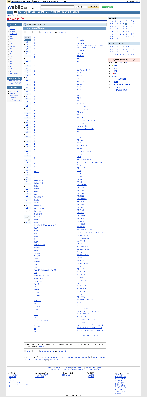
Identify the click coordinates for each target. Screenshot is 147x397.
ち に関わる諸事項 (39, 245)
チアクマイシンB (82, 277)
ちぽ (27, 208)
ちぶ (27, 191)
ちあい (79, 67)
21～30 (127, 63)
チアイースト (81, 87)
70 (59, 357)
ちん (27, 148)
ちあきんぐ (80, 266)
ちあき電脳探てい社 (83, 224)
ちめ (27, 120)
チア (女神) (80, 43)
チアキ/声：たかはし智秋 (85, 151)
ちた (27, 77)
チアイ (79, 64)
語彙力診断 (13, 98)
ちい (27, 44)
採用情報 (91, 377)
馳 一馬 (36, 219)
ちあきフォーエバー (83, 255)
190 (101, 357)
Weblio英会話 (14, 93)
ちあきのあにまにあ (83, 238)
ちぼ (27, 196)
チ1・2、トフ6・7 (39, 281)
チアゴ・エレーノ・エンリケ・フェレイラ (90, 325)
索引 (15, 12)
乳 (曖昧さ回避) (38, 183)
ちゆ (27, 127)
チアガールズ (81, 123)
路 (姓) (36, 191)
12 (51, 32)
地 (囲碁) (36, 186)
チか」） (36, 172)
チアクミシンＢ (82, 286)
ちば (27, 186)
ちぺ (27, 205)
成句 (47, 12)
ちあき (79, 137)
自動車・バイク (14, 39)
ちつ (27, 82)
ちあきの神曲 (81, 241)
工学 (11, 44)
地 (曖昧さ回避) (38, 180)
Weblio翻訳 (118, 380)
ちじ (27, 165)
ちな (27, 89)
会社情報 (91, 375)
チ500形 (36, 289)
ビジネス (12, 29)
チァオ (36, 315)
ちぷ (27, 203)
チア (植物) (80, 40)
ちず (27, 167)
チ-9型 (36, 259)
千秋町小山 (80, 193)
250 (40, 359)
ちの (27, 99)
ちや (27, 125)
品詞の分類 (76, 12)
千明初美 (79, 252)
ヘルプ (138, 1)
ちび (27, 189)
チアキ (79, 134)
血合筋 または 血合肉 (83, 70)
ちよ (27, 129)
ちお (27, 51)
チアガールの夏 (82, 126)
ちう (27, 46)
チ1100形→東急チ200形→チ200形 (45, 270)
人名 (11, 68)
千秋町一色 (80, 187)
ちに (27, 92)
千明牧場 (79, 257)
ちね (27, 96)
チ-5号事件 (37, 256)
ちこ (27, 63)
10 (45, 32)
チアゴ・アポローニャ (84, 314)
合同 (115, 74)
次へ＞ (67, 32)
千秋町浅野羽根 (82, 185)
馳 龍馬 (36, 250)
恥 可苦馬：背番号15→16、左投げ (45, 225)
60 (57, 357)
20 (45, 357)
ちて (27, 84)
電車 (11, 36)
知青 (78, 95)
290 (54, 359)
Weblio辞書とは (14, 375)
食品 (11, 66)
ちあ (27, 42)
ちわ (27, 144)
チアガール (80, 112)
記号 (127, 51)
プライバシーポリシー (16, 382)
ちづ (27, 179)
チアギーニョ (81, 274)
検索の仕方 (12, 377)
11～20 (119, 63)
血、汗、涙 (37, 306)
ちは (27, 101)
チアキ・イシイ (82, 269)
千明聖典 (79, 176)
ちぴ (27, 200)
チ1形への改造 (38, 278)
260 (43, 359)
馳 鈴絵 (36, 236)
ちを (27, 146)
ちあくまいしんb (82, 280)
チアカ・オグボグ (82, 106)
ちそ (27, 75)
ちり (27, 134)
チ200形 (36, 284)
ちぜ (27, 170)
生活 (11, 54)
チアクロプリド (82, 297)
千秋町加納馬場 (82, 199)
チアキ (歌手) (81, 140)
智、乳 (36, 309)
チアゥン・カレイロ (83, 89)
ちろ (27, 141)
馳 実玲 (36, 231)
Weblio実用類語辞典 (15, 81)
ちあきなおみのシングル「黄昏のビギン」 (90, 232)
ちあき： (79, 154)
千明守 (79, 171)
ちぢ (27, 177)
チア (35, 329)
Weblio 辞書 (10, 15)
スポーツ (12, 61)
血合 (78, 61)
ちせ (27, 72)
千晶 (78, 131)
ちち (27, 80)
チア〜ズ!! (80, 53)
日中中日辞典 (37, 1)
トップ (10, 12)
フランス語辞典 (120, 386)
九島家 (116, 82)
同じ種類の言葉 (55, 12)
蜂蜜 (115, 71)
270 (47, 359)
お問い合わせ (43, 346)
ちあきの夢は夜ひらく (84, 249)
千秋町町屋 (80, 218)
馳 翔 (35, 233)
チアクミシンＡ (82, 283)
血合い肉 (79, 75)
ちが (27, 151)
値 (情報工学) (38, 205)
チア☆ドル (80, 50)
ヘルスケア (13, 56)
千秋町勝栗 (80, 196)
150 (86, 357)
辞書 (9, 1)
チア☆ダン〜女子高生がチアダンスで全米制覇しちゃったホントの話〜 (90, 46)
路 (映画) (36, 189)
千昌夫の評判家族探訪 (84, 159)
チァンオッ (37, 323)
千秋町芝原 (80, 210)
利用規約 (11, 380)
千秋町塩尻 (80, 207)
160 (90, 357)
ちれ (27, 139)
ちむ (27, 118)
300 (62, 32)
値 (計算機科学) (38, 197)
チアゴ (79, 305)
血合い (79, 59)
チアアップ (80, 56)
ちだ (27, 174)
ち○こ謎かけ (37, 301)
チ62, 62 (36, 292)
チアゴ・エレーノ (82, 322)
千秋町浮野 (80, 190)
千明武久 (79, 179)
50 (54, 357)
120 (76, 357)
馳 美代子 (37, 247)
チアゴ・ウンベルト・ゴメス (86, 319)
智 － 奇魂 (37, 217)
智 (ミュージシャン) (40, 208)
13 (53, 32)
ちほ (27, 110)
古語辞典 (53, 1)
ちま (27, 113)
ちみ (27, 115)
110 (72, 357)
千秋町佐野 (80, 204)
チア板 (79, 73)
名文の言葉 (40, 12)
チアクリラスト (82, 291)
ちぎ (27, 153)
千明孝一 (79, 165)
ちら (27, 132)
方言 (11, 71)
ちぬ (27, 94)
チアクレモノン (82, 294)
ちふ (27, 106)
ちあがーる (80, 115)
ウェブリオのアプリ (41, 375)
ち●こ (35, 303)
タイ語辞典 (118, 389)
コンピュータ (13, 34)
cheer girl (80, 117)
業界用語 (12, 31)
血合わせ (79, 84)
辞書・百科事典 (14, 73)
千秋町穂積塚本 (82, 216)
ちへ (27, 108)
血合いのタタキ (82, 81)
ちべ (27, 193)
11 (48, 32)
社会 (115, 76)
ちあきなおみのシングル (84, 229)
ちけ (27, 61)
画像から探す (31, 12)
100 (69, 357)
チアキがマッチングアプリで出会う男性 (89, 162)
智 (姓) (36, 194)
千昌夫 (79, 157)
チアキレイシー (82, 143)
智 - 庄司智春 (38, 214)
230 (33, 359)
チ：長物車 (37, 295)
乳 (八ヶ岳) (37, 211)
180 (97, 357)
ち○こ (35, 298)
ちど (27, 184)
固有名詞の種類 (66, 12)
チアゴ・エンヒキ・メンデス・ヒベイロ (89, 328)
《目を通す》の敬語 (120, 90)
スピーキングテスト (16, 100)
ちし (27, 68)
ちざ (27, 163)
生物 (11, 63)
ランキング (22, 12)
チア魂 (79, 302)
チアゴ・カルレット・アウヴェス (87, 335)
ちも (27, 122)
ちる (27, 137)
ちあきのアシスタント (84, 235)
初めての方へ (130, 1)
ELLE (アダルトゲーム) (122, 84)
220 (29, 359)
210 (26, 359)
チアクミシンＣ (82, 288)
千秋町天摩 (80, 213)
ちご (27, 160)
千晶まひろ (80, 260)
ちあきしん (80, 173)
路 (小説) (36, 200)
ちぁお (36, 317)
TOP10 (110, 63)
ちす (27, 70)
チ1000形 (37, 261)
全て (9, 26)
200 (104, 357)
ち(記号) (28, 222)
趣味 (11, 59)
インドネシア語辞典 (121, 388)
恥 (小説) (36, 203)
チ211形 (36, 287)
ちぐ (27, 155)
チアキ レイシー (82, 145)
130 (79, 357)
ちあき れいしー (82, 148)
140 (83, 357)
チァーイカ (37, 326)
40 (51, 357)
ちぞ (27, 172)
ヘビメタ (117, 87)
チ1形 (35, 273)
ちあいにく (80, 78)
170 (94, 357)
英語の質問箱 (14, 95)
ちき (27, 56)
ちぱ (27, 198)
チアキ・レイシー (82, 272)
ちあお (79, 101)
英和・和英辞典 (27, 1)
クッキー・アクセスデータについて (19, 385)
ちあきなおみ (81, 227)
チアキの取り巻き (82, 246)
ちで (27, 182)
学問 (11, 49)
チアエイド (80, 92)
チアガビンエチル (82, 109)
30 (48, 357)
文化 (11, 51)
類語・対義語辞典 (16, 1)
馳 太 (35, 239)
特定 (115, 68)
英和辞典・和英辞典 (121, 378)
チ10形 (36, 267)
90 (65, 357)
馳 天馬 (36, 242)
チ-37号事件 (37, 253)
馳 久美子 (37, 228)
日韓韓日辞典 (46, 1)
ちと (27, 87)
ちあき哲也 (80, 221)
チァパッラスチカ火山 (41, 320)
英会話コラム (14, 91)
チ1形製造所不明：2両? (41, 275)
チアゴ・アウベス (82, 308)
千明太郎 (79, 182)
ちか (27, 54)
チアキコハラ (81, 168)
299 (59, 32)
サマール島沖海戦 (120, 79)
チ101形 (36, 264)
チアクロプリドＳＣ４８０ (85, 300)
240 (36, 359)
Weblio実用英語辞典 (15, 83)
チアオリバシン (82, 103)
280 (51, 359)
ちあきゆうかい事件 (83, 263)
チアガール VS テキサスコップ (86, 120)
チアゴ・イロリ (82, 316)
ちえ (27, 49)
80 (62, 357)
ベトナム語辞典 (120, 391)
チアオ (79, 98)
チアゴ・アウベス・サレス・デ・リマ (89, 311)
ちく (27, 58)
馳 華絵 (36, 222)
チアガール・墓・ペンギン (85, 129)
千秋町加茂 (80, 201)
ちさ (27, 65)
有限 (115, 65)
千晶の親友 (80, 244)
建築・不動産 (13, 46)
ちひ (27, 103)
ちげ (27, 158)
